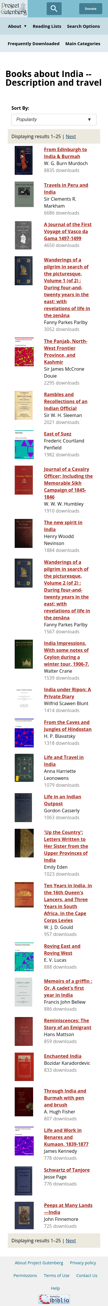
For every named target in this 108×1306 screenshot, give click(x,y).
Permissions (25, 1275)
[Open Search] (54, 8)
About (17, 26)
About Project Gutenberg (39, 1262)
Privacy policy (83, 1262)
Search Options (83, 26)
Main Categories (83, 43)
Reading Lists (47, 26)
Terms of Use (56, 1275)
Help (55, 1288)
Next (71, 136)
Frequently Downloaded (34, 43)
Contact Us (86, 1275)
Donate (90, 8)
